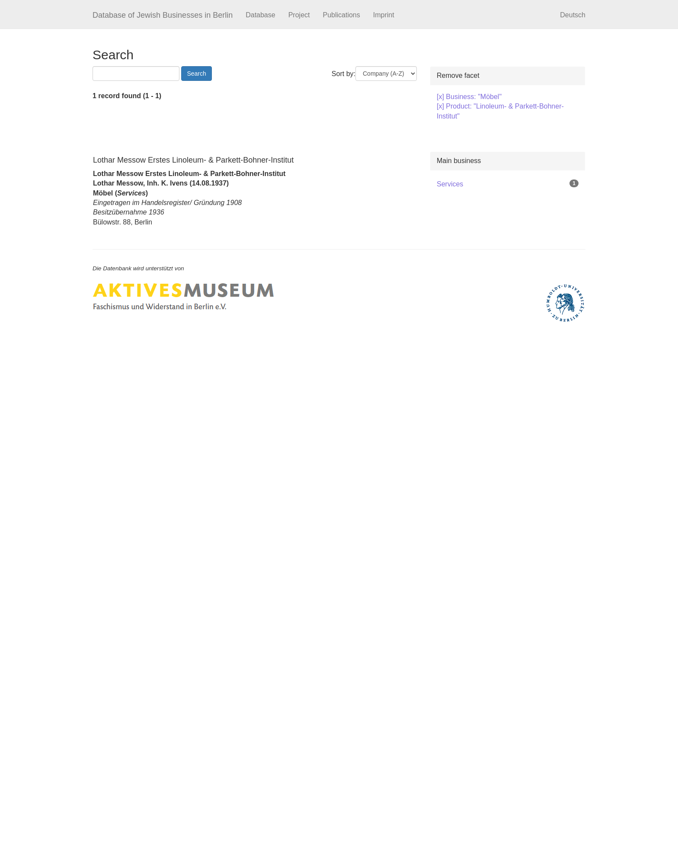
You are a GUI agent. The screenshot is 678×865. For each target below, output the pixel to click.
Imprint (383, 15)
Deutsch (572, 15)
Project (299, 15)
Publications (341, 15)
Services (450, 184)
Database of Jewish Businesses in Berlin (163, 15)
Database (260, 15)
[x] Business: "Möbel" (469, 96)
